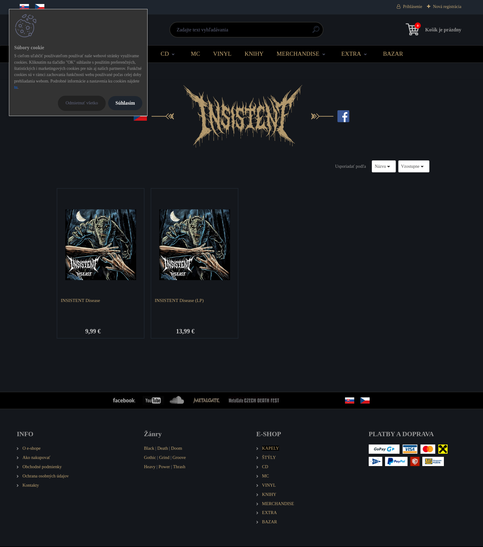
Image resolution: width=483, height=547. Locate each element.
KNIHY (254, 53)
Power (164, 467)
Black (149, 448)
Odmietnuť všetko (82, 102)
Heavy (150, 467)
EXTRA (351, 53)
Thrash (179, 467)
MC (195, 53)
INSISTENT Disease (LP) (179, 300)
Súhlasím (125, 103)
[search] (315, 32)
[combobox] (384, 166)
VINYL (222, 53)
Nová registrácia (447, 6)
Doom (176, 448)
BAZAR (393, 53)
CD (165, 53)
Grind (164, 458)
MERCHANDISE (298, 53)
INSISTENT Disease (81, 300)
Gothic (150, 458)
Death (162, 448)
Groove (179, 458)
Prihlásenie (412, 6)
